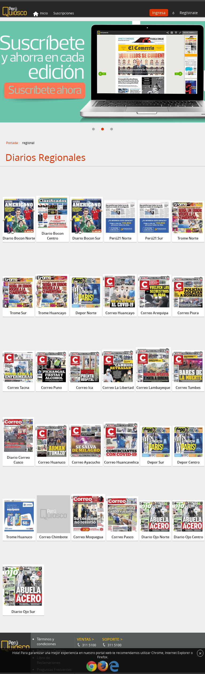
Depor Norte (86, 312)
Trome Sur (18, 312)
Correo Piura (188, 312)
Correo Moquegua (88, 537)
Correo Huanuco (51, 462)
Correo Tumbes (188, 387)
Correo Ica (84, 387)
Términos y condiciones (46, 641)
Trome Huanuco (19, 537)
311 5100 (89, 645)
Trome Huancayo (52, 312)
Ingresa (158, 12)
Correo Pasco (122, 537)
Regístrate (189, 12)
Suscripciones (63, 13)
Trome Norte (188, 238)
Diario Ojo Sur (23, 611)
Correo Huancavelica (121, 462)
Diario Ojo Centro (188, 537)
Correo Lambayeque (153, 387)
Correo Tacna (18, 387)
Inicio (44, 13)
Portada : (12, 143)
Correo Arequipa (154, 312)
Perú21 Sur (154, 238)
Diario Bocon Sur (86, 238)
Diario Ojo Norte (155, 537)
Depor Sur (155, 462)
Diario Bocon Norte (19, 238)
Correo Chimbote (53, 537)
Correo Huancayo (120, 312)
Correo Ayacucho (86, 462)
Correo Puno (51, 387)
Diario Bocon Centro (53, 236)
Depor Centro (188, 462)
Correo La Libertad (118, 387)
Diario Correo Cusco (18, 460)
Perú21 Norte (120, 238)
